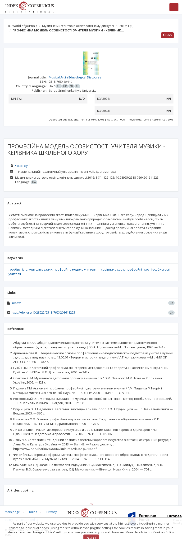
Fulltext (16, 303)
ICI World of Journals (22, 26)
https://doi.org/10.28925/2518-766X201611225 (43, 312)
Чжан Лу (21, 166)
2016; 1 (126, 26)
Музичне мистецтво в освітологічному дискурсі (78, 26)
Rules (33, 512)
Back (167, 35)
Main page (12, 512)
